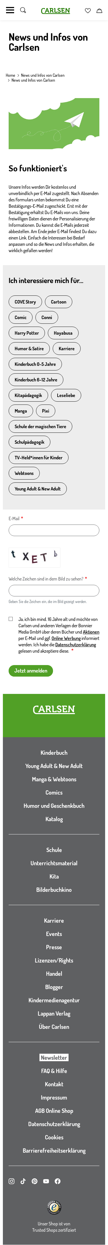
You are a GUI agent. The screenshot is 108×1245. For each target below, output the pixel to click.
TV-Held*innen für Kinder (38, 457)
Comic (20, 317)
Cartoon (58, 302)
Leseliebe (66, 395)
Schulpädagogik (29, 442)
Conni (46, 317)
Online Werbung (66, 638)
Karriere (67, 348)
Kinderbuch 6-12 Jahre (36, 380)
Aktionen (91, 632)
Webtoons (24, 473)
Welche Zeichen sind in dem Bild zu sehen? (46, 579)
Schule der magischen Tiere (40, 426)
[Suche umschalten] (23, 10)
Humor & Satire (29, 348)
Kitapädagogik (28, 395)
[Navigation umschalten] (10, 10)
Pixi (45, 411)
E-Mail (14, 518)
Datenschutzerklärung (75, 644)
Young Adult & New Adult (38, 489)
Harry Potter (27, 333)
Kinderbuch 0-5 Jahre (35, 364)
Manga (21, 411)
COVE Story (25, 302)
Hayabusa (63, 333)
